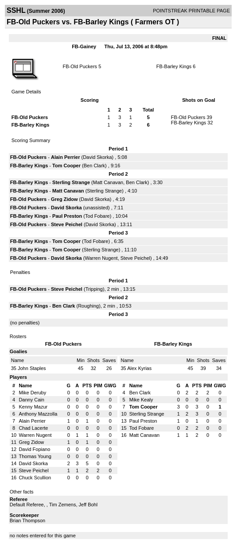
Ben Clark (94, 165)
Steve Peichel (66, 224)
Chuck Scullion (35, 477)
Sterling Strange (71, 182)
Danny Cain (31, 399)
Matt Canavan (108, 182)
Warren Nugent (101, 258)
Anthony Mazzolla (38, 413)
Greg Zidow (64, 199)
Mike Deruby (32, 392)
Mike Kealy (141, 399)
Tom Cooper (66, 165)
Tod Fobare (97, 216)
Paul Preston (67, 216)
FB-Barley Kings (173, 66)
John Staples (32, 368)
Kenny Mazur (33, 406)
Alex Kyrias (139, 368)
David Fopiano (34, 449)
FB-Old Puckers (79, 66)
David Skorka (97, 157)
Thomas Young (35, 456)
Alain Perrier (65, 157)
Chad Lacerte (33, 428)
